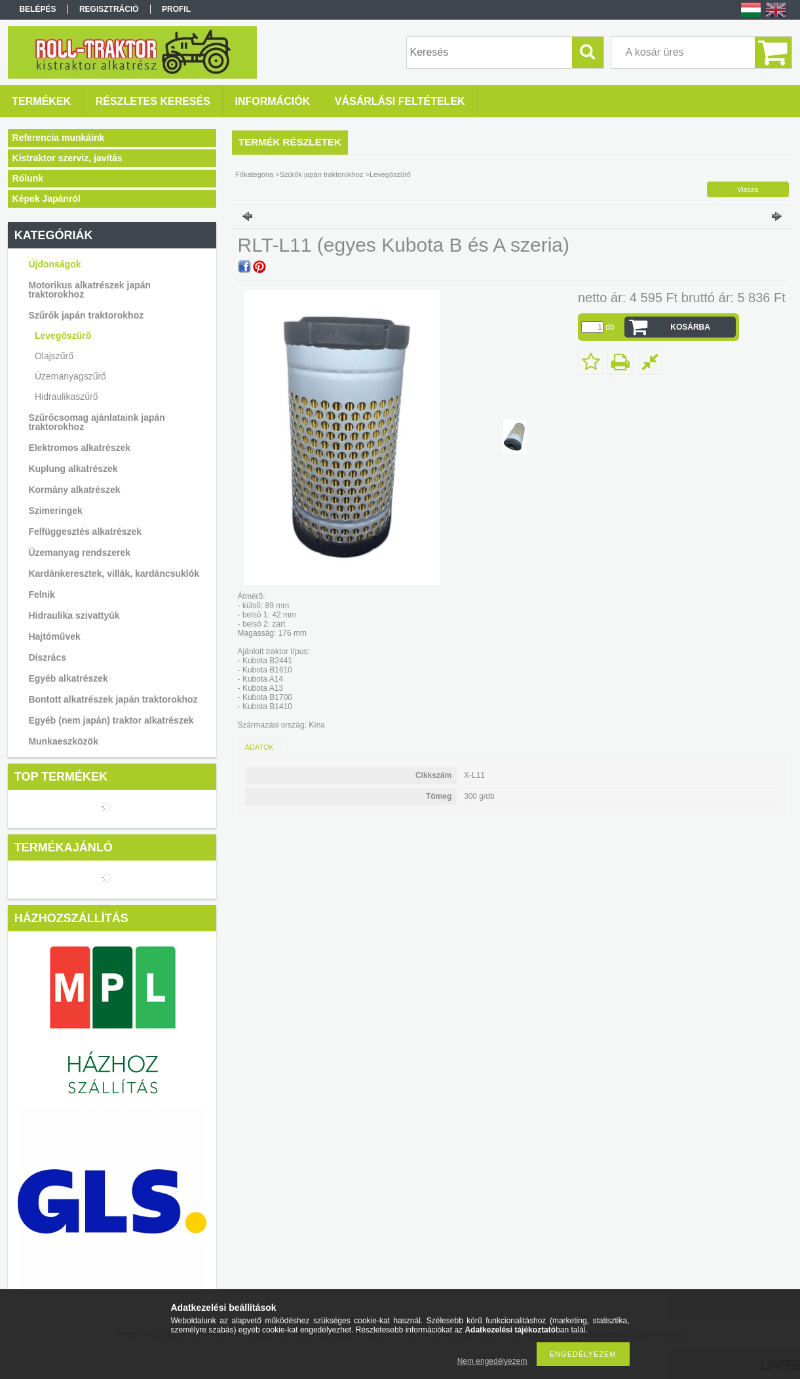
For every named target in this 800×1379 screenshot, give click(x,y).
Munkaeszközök (63, 741)
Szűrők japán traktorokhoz (85, 315)
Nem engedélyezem (492, 1361)
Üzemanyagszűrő (70, 376)
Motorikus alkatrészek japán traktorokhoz (89, 290)
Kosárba (690, 327)
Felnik (41, 594)
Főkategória (254, 174)
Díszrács (47, 657)
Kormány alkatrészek (74, 489)
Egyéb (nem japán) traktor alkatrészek (110, 720)
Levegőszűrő (63, 335)
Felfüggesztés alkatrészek (85, 531)
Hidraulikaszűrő (66, 396)
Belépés (37, 9)
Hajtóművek (54, 636)
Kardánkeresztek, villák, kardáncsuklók (113, 573)
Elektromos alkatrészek (79, 447)
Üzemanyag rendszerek (79, 552)
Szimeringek (55, 510)
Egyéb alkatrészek (67, 678)
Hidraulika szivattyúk (73, 615)
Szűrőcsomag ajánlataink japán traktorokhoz (96, 422)
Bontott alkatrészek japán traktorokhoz (112, 699)
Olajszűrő (54, 356)
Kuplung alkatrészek (72, 468)
